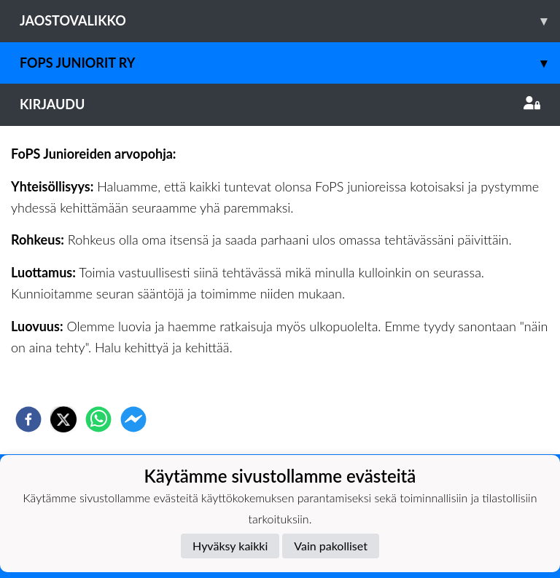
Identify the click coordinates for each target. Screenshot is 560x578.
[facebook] (28, 419)
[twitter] (63, 419)
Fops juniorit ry (290, 63)
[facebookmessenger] (133, 419)
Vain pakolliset (331, 546)
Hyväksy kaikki (230, 546)
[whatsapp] (98, 419)
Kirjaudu (280, 104)
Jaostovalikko (290, 20)
